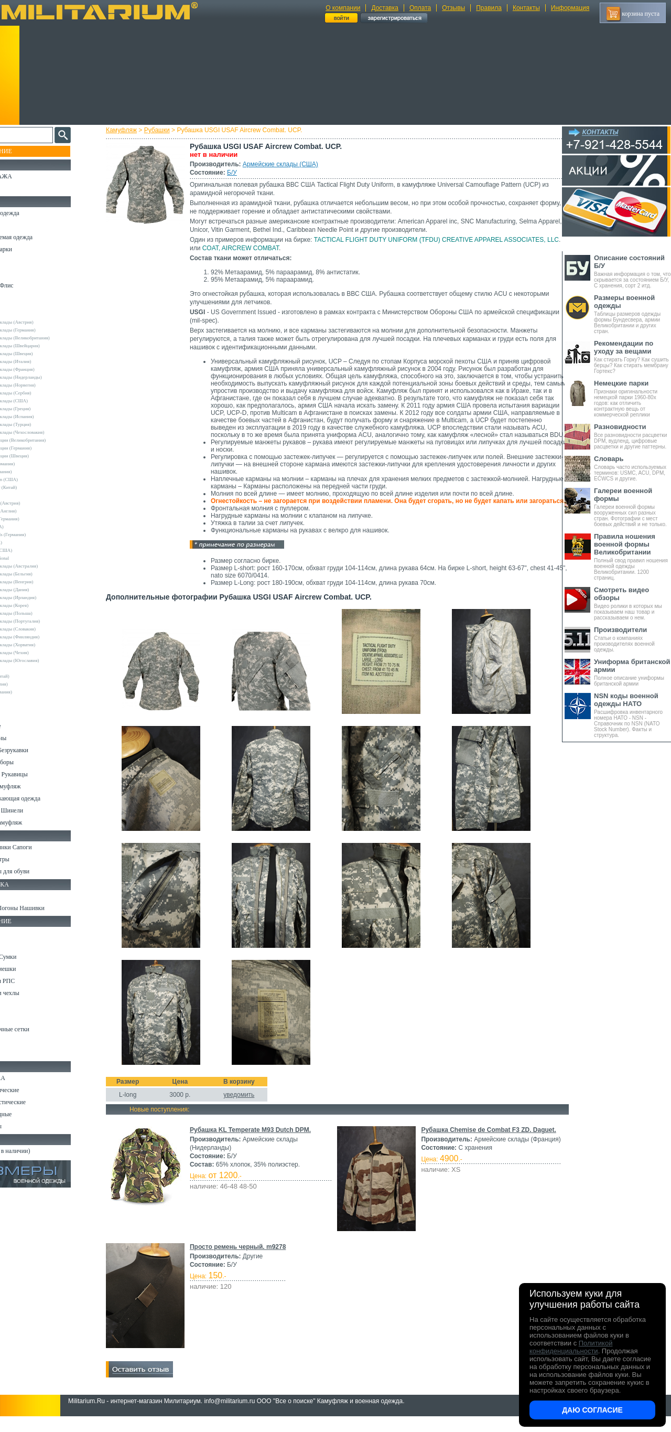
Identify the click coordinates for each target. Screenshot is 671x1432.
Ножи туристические (35, 1102)
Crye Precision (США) (34, 479)
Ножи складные (28, 1114)
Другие (19, 314)
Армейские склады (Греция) (40, 408)
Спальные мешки (30, 969)
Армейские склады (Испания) (42, 416)
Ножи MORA (25, 1078)
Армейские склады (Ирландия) (43, 597)
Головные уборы (29, 762)
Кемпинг (19, 932)
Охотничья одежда (32, 213)
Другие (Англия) (29, 684)
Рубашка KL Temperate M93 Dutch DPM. (259, 1144)
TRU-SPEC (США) (31, 550)
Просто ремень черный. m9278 (247, 1261)
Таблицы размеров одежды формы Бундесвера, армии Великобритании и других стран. (632, 314)
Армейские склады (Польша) (41, 613)
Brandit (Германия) (31, 471)
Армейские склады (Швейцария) (45, 345)
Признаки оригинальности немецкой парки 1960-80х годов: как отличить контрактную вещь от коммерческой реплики (632, 398)
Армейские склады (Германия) (42, 330)
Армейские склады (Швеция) (41, 353)
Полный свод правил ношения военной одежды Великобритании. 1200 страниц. (632, 556)
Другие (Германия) (31, 691)
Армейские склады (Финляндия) (44, 636)
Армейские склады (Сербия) (40, 393)
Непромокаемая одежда (38, 237)
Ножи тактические (32, 1090)
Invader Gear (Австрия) (35, 503)
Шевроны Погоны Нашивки (44, 908)
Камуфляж (130, 130)
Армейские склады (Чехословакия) (47, 432)
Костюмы (20, 225)
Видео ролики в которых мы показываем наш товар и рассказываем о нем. (632, 603)
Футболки (20, 714)
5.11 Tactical (24, 668)
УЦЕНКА (20, 188)
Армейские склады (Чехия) (39, 652)
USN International (29, 558)
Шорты (17, 273)
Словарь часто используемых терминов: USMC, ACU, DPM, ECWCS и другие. (632, 468)
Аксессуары (23, 1126)
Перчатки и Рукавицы (36, 774)
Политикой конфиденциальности (570, 1347)
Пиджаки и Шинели (34, 810)
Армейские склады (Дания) (39, 589)
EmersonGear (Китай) (33, 487)
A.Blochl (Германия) (32, 463)
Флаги (15, 896)
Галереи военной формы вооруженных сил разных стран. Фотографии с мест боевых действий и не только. (632, 507)
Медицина (21, 1041)
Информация (570, 8)
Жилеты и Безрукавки (36, 750)
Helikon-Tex (24, 495)
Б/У (241, 172)
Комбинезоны (25, 738)
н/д (15, 699)
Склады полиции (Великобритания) (47, 440)
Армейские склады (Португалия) (45, 621)
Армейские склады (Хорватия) (42, 644)
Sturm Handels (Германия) (37, 534)
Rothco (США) (26, 526)
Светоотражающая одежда (42, 798)
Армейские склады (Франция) (42, 369)
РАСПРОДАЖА (28, 176)
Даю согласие (592, 1410)
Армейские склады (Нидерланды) (46, 377)
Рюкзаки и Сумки (30, 956)
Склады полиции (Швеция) (39, 455)
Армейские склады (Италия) (40, 361)
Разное (16, 1053)
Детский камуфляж (33, 786)
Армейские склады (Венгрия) (41, 581)
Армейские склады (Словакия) (42, 629)
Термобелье (23, 726)
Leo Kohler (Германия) (34, 518)
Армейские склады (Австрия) (41, 322)
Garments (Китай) (29, 676)
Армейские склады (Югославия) (44, 660)
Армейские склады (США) (290, 164)
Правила (489, 8)
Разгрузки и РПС (29, 981)
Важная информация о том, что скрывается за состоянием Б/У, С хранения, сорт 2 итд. (632, 271)
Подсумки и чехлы (32, 993)
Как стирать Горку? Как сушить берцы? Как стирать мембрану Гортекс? (632, 356)
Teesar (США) (26, 542)
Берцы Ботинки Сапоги (38, 847)
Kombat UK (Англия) (33, 511)
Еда (12, 1005)
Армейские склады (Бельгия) (41, 573)
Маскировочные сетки (37, 1029)
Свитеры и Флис (29, 285)
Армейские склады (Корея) (39, 605)
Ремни (15, 944)
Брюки (16, 261)
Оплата (420, 8)
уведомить (248, 1109)
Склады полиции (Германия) (40, 448)
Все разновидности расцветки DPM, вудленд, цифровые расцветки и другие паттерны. (632, 436)
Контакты (526, 8)
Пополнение (28, 151)
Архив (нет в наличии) (37, 1151)
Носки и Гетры (27, 859)
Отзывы (453, 8)
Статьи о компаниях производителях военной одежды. (632, 639)
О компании (343, 8)
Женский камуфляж (33, 822)
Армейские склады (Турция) (40, 424)
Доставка (384, 8)
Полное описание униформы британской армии (632, 672)
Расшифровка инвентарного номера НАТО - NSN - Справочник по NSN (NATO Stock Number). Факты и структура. (632, 715)
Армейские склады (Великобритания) (50, 337)
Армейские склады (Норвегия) (42, 385)
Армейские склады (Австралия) (43, 566)
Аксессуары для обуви (37, 871)
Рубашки (166, 130)
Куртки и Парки (28, 249)
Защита (17, 1017)
